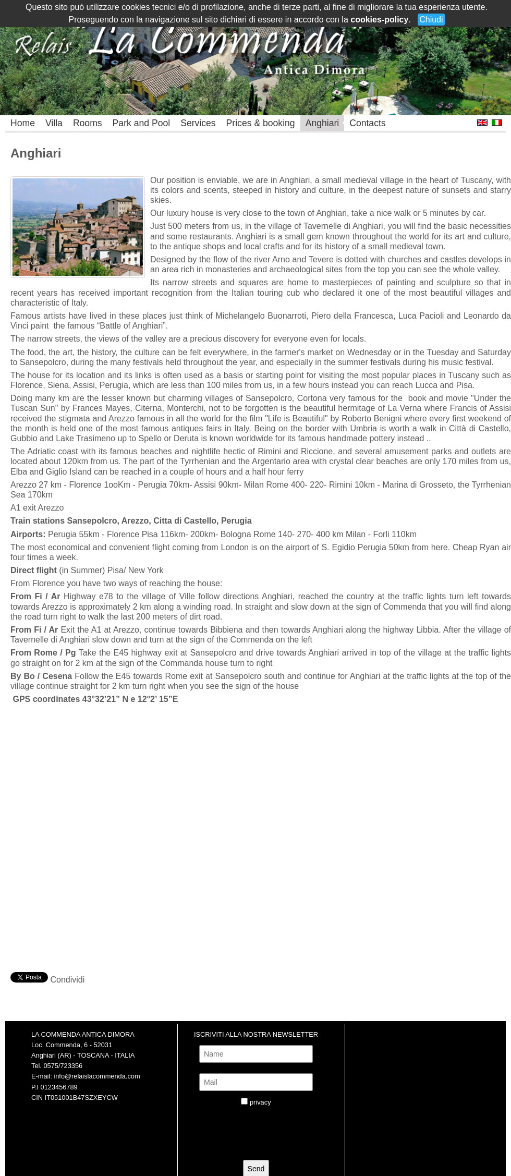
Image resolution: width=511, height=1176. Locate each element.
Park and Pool (142, 123)
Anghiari (322, 123)
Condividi (67, 979)
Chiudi (431, 19)
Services (197, 123)
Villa (54, 123)
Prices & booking (260, 123)
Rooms (87, 123)
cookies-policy (379, 19)
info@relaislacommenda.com (97, 1076)
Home (22, 123)
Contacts (367, 123)
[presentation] (263, 1136)
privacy (260, 1102)
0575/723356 (62, 1066)
